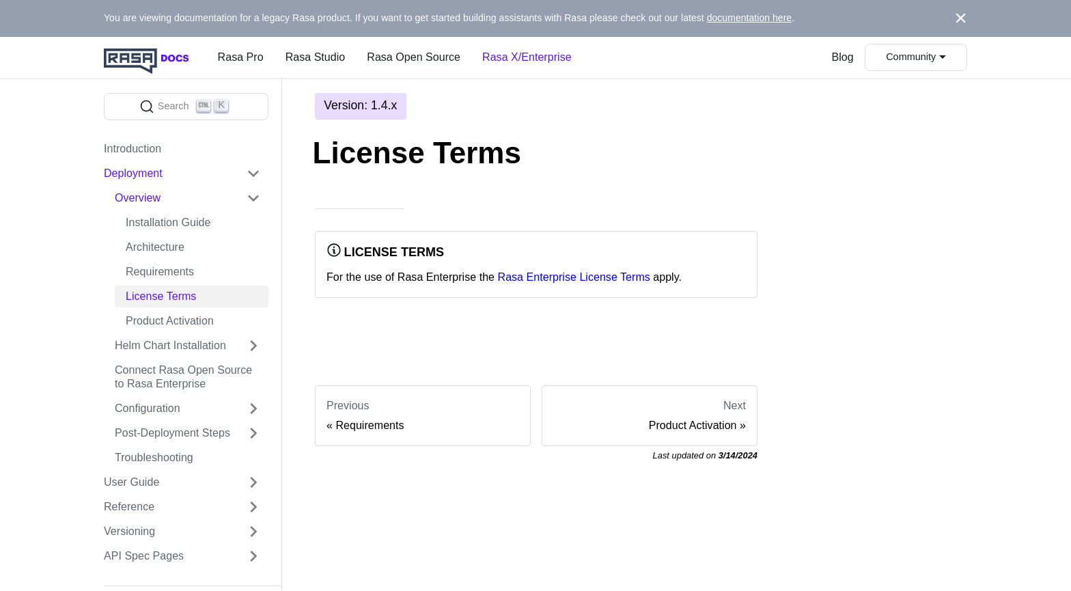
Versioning (129, 531)
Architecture (155, 247)
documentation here (749, 17)
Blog (843, 57)
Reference (129, 506)
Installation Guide (168, 222)
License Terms (161, 296)
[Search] (186, 106)
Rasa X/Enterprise (527, 57)
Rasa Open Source (413, 57)
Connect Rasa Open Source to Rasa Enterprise (183, 376)
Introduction (132, 148)
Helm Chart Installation (170, 345)
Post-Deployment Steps (172, 433)
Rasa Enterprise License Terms (574, 277)
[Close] (960, 18)
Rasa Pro (241, 57)
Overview (138, 198)
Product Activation (170, 321)
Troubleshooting (154, 457)
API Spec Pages (144, 556)
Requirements (160, 271)
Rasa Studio (316, 57)
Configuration (147, 408)
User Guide (131, 482)
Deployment (133, 173)
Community (911, 56)
